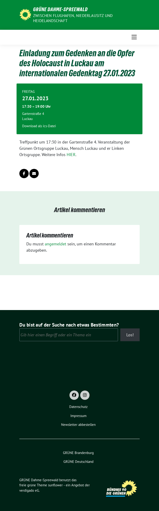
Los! (130, 334)
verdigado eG (29, 490)
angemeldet (55, 244)
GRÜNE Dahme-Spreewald (60, 9)
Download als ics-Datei (39, 126)
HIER (71, 154)
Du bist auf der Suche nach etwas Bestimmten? (69, 325)
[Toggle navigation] (134, 37)
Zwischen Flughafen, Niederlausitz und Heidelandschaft (73, 18)
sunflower (55, 485)
